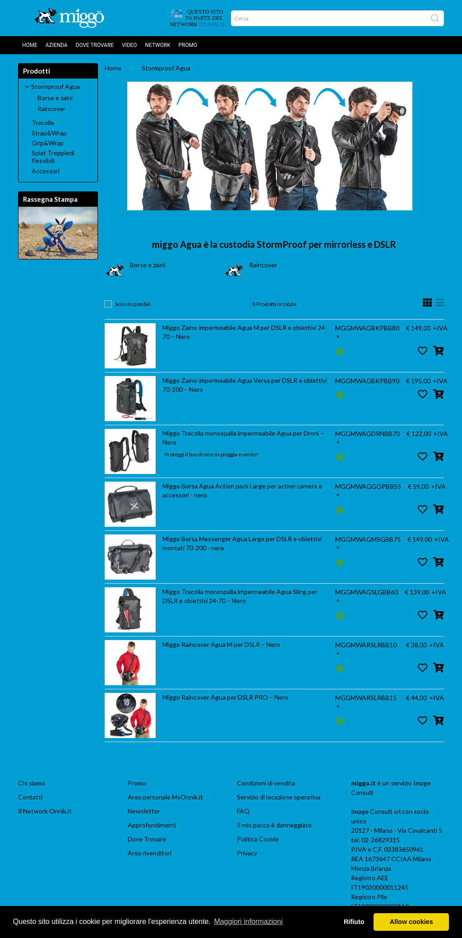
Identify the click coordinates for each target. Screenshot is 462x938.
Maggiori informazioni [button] (248, 921)
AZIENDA (57, 45)
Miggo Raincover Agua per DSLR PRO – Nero (225, 697)
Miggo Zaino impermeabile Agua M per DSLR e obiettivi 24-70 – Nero (244, 332)
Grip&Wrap (48, 143)
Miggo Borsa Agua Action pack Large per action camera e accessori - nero (242, 490)
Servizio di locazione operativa (278, 797)
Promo (188, 45)
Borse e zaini (147, 265)
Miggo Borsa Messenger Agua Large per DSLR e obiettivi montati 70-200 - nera (242, 543)
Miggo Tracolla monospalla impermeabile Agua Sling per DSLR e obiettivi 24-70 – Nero (239, 596)
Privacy (247, 853)
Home (29, 45)
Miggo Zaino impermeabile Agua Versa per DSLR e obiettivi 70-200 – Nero (244, 384)
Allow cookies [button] (411, 921)
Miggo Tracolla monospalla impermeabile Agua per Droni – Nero (243, 437)
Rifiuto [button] (354, 921)
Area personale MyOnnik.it (165, 797)
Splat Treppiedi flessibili (53, 156)
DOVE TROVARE (95, 45)
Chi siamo (31, 783)
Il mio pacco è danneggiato (274, 825)
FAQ (243, 811)
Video (129, 45)
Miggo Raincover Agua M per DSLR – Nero (221, 644)
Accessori (46, 171)
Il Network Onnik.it (45, 811)
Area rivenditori (149, 853)
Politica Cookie (258, 839)
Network (158, 45)
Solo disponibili (133, 304)
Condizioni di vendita (266, 783)
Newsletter (144, 811)
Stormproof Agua (166, 68)
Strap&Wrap (49, 133)
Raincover (263, 265)
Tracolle (43, 122)
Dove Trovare (147, 839)
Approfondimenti (152, 825)
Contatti (30, 797)
